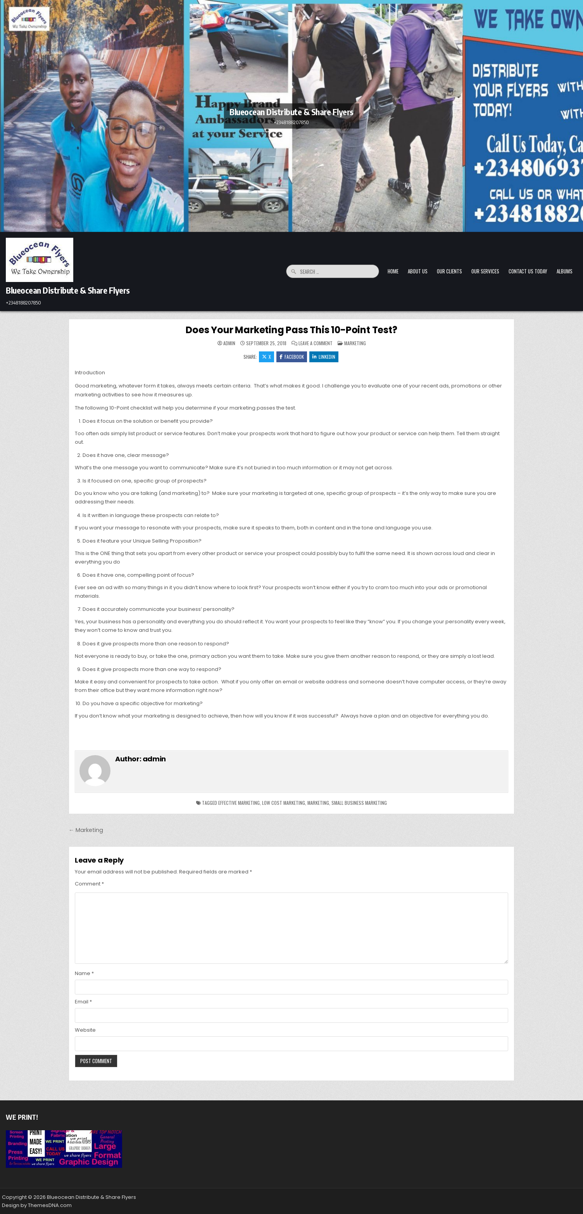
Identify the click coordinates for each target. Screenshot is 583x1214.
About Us (418, 271)
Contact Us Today (528, 271)
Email (83, 1001)
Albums (565, 271)
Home (393, 271)
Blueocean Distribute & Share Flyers (291, 111)
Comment (89, 883)
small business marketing (359, 802)
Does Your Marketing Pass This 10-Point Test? (291, 329)
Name (84, 973)
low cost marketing (283, 802)
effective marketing (239, 802)
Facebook (291, 356)
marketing (318, 802)
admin (229, 343)
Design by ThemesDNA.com (37, 1205)
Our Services (485, 271)
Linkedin (323, 356)
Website (85, 1030)
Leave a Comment (315, 343)
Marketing (355, 343)
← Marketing (86, 830)
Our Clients (449, 271)
